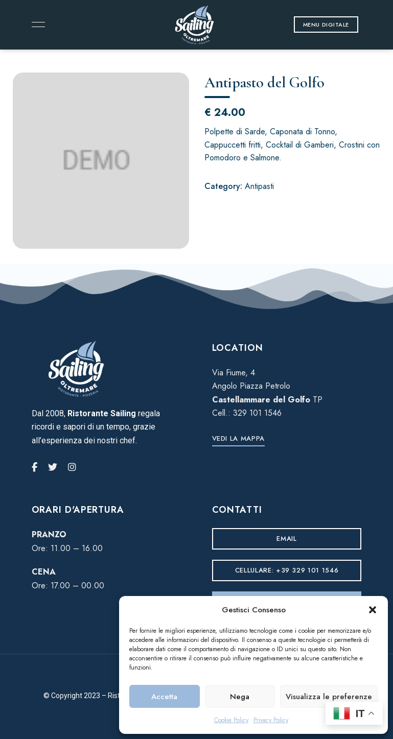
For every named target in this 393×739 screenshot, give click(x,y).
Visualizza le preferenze (329, 696)
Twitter (52, 467)
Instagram (72, 467)
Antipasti (259, 186)
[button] (372, 610)
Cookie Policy (231, 720)
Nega (239, 696)
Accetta (164, 696)
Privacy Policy (270, 720)
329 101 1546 (257, 413)
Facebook (34, 467)
